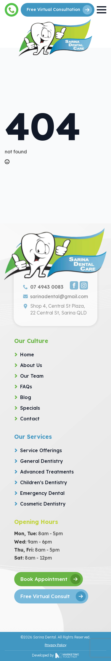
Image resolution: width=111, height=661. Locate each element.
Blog (25, 397)
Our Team (32, 376)
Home (27, 354)
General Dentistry (41, 461)
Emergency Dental (42, 493)
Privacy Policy (55, 645)
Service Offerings (41, 450)
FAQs (26, 387)
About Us (31, 365)
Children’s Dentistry (43, 482)
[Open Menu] (101, 10)
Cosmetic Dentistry (43, 504)
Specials (30, 408)
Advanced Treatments (47, 472)
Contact (30, 419)
